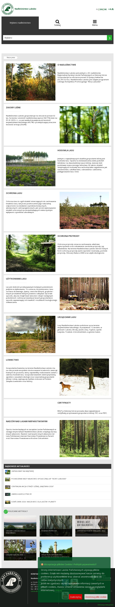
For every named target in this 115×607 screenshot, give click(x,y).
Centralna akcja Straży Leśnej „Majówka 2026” (32, 486)
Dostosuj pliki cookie (96, 596)
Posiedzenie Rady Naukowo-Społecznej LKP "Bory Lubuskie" (38, 479)
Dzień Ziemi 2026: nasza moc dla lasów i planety (33, 502)
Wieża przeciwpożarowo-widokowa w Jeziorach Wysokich (55, 556)
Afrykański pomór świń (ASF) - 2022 (91, 531)
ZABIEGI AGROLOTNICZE (21, 494)
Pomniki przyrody (49, 531)
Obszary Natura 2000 (14, 555)
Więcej (58, 590)
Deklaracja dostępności (106, 605)
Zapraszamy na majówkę (22, 471)
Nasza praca (11, 57)
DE (105, 9)
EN (101, 9)
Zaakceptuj (75, 596)
